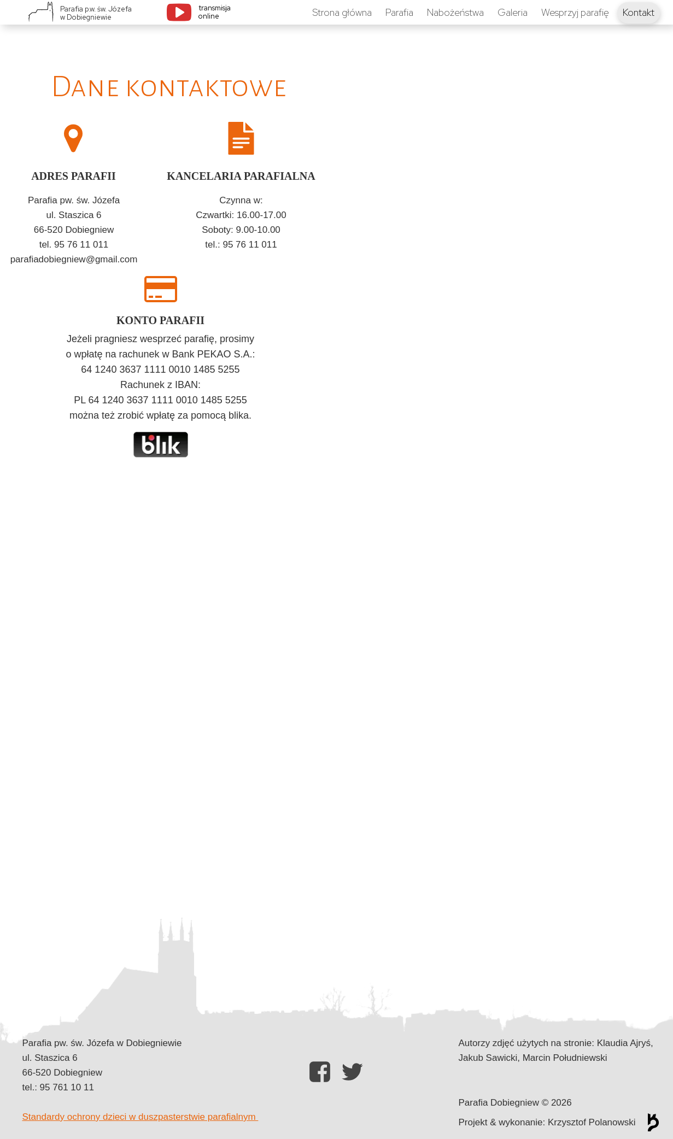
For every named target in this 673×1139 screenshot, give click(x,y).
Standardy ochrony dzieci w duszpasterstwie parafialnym (140, 1117)
